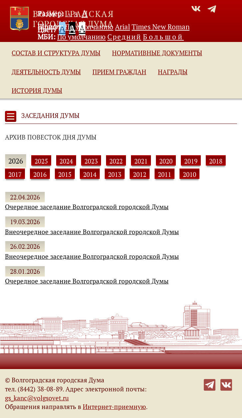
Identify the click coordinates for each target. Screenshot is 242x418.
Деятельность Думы (46, 72)
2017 (15, 175)
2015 (64, 175)
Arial (122, 26)
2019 (190, 161)
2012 (139, 175)
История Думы (37, 91)
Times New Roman (160, 26)
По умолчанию (89, 26)
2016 (40, 175)
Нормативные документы (157, 53)
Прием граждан (119, 72)
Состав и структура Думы (56, 53)
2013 (114, 175)
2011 (164, 175)
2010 (189, 175)
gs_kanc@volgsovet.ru (37, 398)
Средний (124, 36)
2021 (141, 161)
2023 (91, 161)
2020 (166, 161)
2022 (116, 161)
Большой (163, 36)
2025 (41, 161)
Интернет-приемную (114, 407)
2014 (89, 175)
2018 (215, 161)
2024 (66, 161)
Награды (172, 72)
